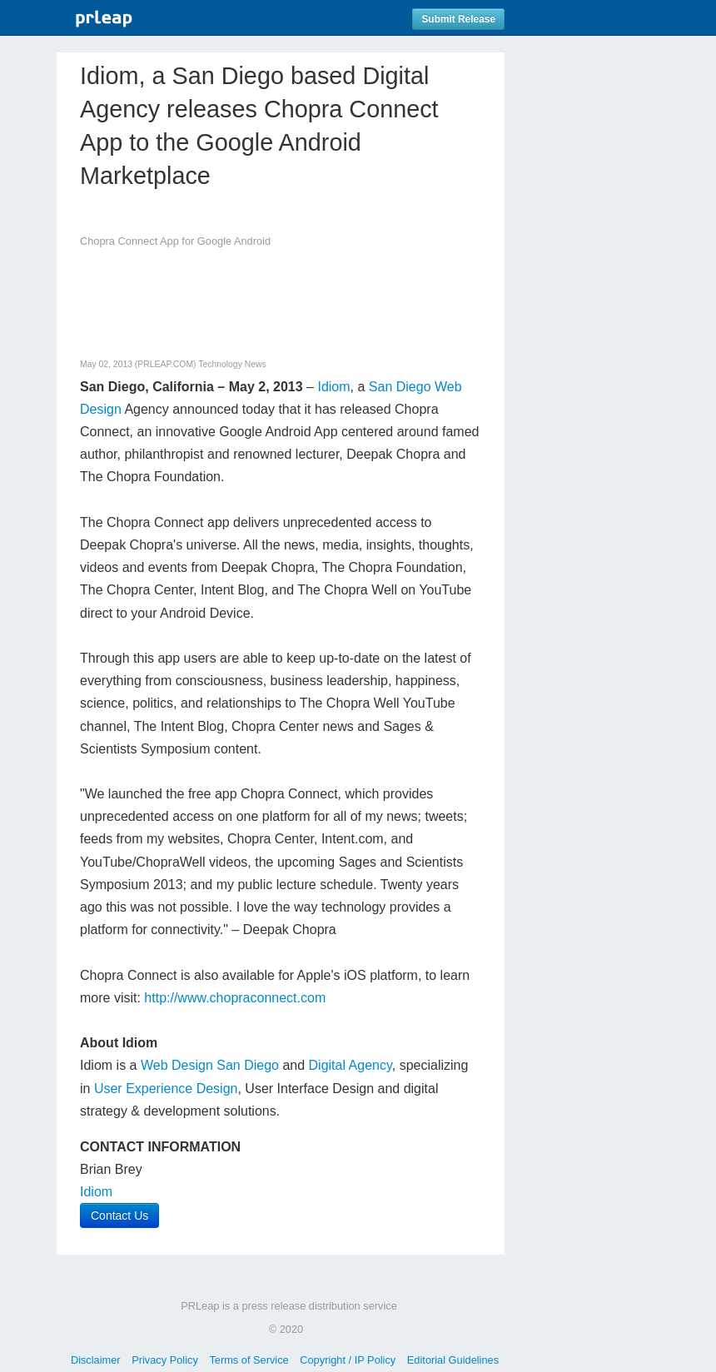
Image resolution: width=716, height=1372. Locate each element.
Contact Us (119, 1215)
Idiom (332, 387)
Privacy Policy (165, 1360)
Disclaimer (96, 1360)
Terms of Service (248, 1360)
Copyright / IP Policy (347, 1360)
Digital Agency (350, 1065)
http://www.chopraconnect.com (235, 998)
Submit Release (458, 19)
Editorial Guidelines (453, 1360)
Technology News (232, 364)
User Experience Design (166, 1088)
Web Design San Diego (210, 1065)
